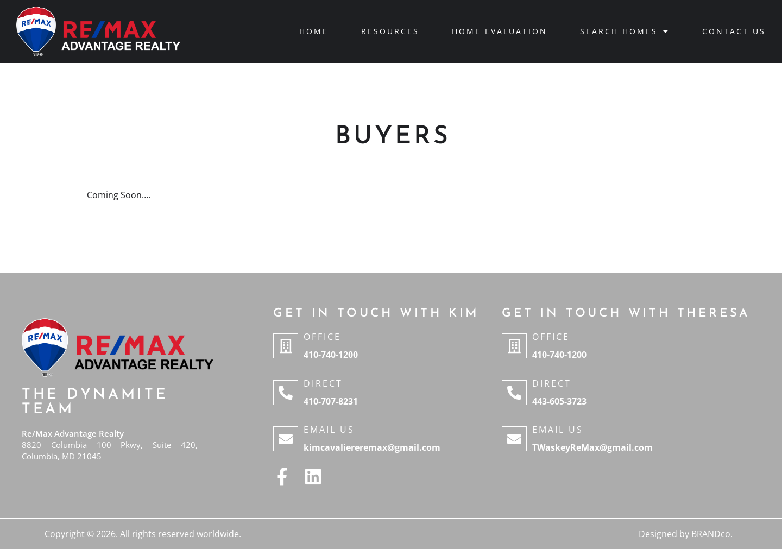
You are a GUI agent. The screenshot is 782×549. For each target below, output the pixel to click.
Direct (323, 383)
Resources (390, 31)
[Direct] (285, 392)
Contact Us (734, 31)
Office (322, 337)
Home (314, 31)
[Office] (285, 345)
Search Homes (625, 31)
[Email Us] (285, 438)
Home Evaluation (499, 31)
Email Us (329, 430)
